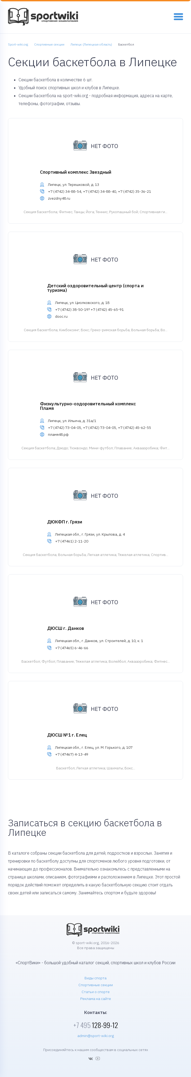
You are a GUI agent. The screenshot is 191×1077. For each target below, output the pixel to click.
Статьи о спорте (96, 991)
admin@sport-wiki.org (95, 1035)
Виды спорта (95, 978)
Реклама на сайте (95, 998)
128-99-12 (95, 1025)
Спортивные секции (95, 984)
